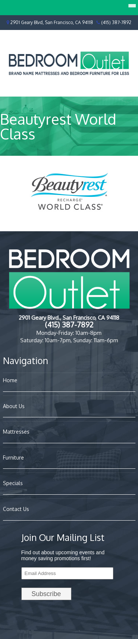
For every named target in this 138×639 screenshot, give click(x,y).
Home (10, 380)
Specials (13, 483)
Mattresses (16, 431)
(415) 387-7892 (116, 22)
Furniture (13, 457)
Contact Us (16, 509)
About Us (14, 406)
